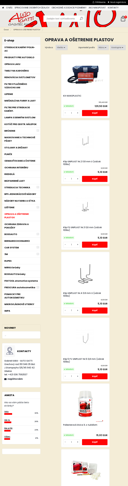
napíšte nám (15, 379)
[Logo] (21, 19)
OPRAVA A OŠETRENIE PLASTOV (26, 29)
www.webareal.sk (75, 483)
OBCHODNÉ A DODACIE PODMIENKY (69, 7)
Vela (6, 411)
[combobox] (103, 47)
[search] (81, 19)
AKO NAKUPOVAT (97, 7)
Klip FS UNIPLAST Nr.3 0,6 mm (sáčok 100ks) (63, 163)
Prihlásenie (100, 2)
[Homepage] (3, 7)
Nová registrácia (118, 2)
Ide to (7, 420)
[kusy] (54, 113)
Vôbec (7, 436)
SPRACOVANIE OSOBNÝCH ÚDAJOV (32, 7)
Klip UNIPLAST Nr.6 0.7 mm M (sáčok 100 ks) (103, 294)
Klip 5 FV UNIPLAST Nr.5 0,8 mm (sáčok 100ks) (64, 229)
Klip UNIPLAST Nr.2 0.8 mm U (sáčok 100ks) (103, 97)
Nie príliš (8, 428)
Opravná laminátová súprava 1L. (64, 294)
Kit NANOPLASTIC (57, 95)
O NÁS (9, 7)
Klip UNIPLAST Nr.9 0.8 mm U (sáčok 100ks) (103, 360)
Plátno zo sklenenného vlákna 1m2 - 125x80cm (64, 360)
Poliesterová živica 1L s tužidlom (105, 227)
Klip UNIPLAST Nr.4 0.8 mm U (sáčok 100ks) (103, 163)
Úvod (6, 29)
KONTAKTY (113, 7)
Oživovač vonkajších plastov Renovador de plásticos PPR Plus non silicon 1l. (103, 428)
